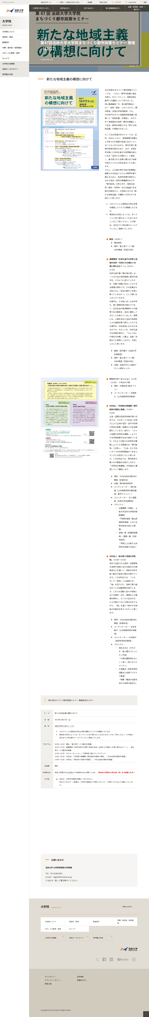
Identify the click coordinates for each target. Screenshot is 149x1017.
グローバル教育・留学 (11, 53)
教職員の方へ (82, 980)
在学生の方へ (65, 8)
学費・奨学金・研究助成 (12, 47)
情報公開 (48, 984)
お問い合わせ (127, 906)
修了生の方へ (89, 8)
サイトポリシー (50, 976)
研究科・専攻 (7, 37)
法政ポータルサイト (10, 69)
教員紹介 (5, 42)
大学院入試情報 (8, 63)
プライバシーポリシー (53, 980)
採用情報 (80, 976)
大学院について (8, 31)
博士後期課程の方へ (113, 8)
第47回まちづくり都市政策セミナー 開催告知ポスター (71, 700)
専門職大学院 (7, 74)
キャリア (5, 58)
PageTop (146, 1014)
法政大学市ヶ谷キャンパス (64, 726)
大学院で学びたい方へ (41, 8)
